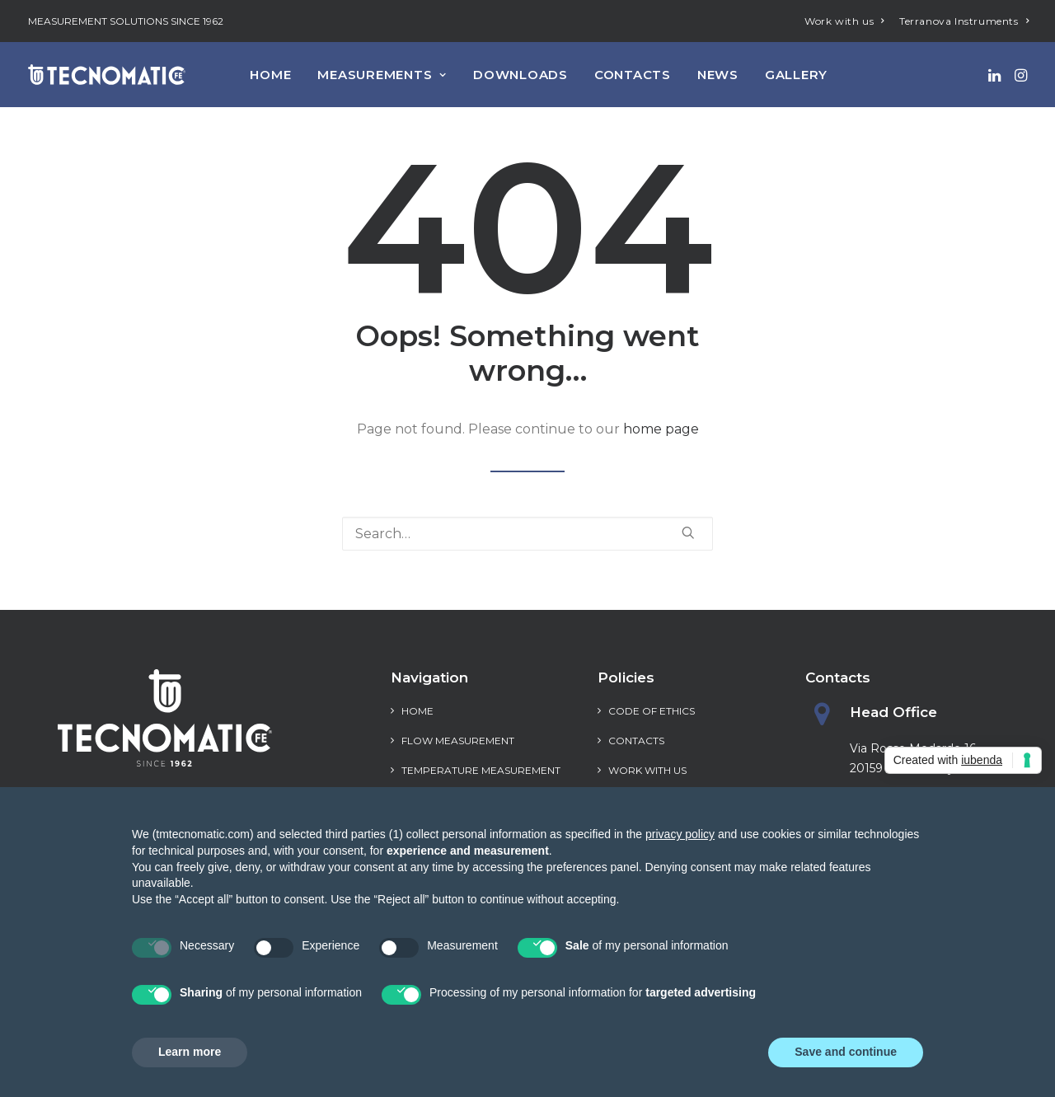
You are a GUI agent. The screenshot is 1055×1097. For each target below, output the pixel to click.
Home (270, 74)
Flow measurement (457, 740)
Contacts (632, 74)
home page (661, 429)
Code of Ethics (651, 711)
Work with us (844, 21)
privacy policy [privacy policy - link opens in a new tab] (680, 834)
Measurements (382, 74)
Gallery (796, 74)
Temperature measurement (480, 770)
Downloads (520, 74)
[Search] (527, 534)
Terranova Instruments (964, 21)
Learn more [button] (189, 1051)
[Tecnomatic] (106, 74)
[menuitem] (844, 21)
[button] (996, 74)
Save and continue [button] (846, 1051)
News (717, 74)
